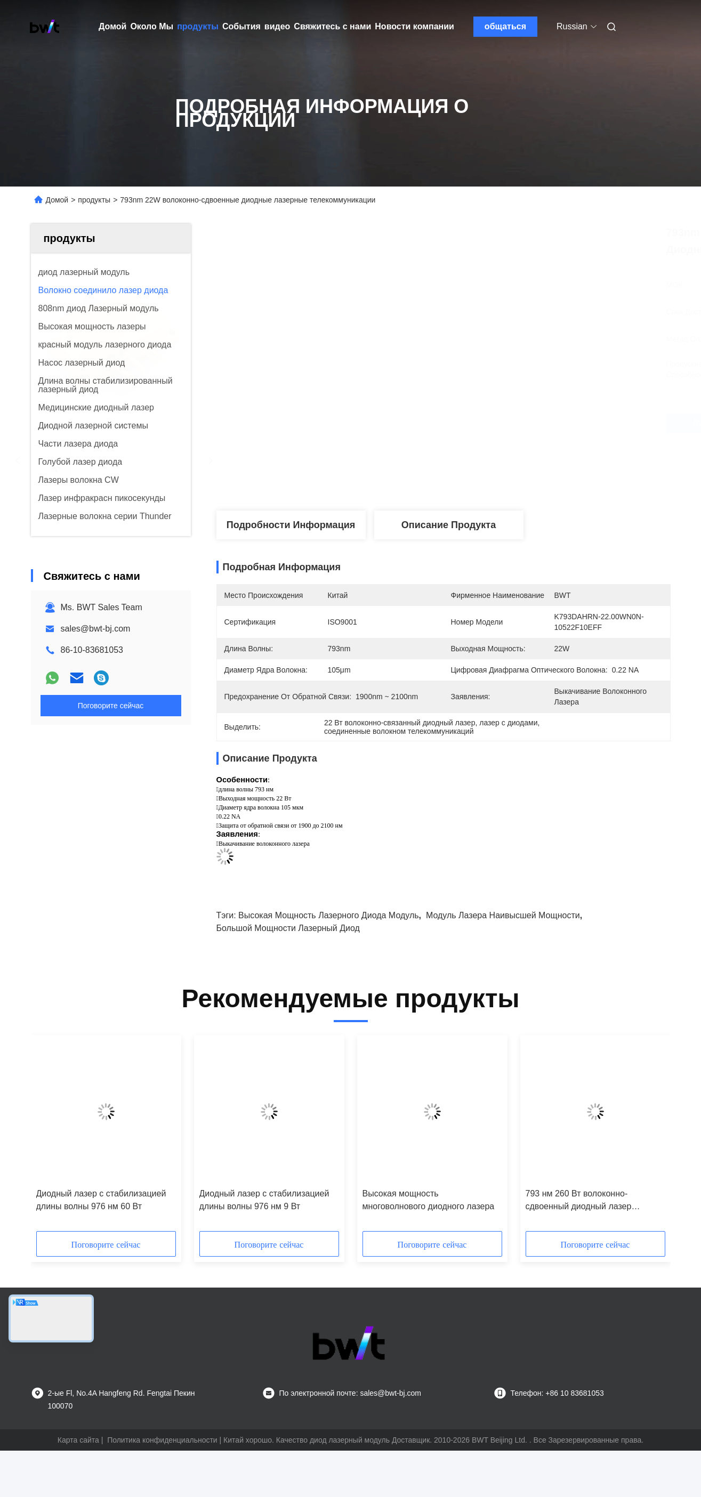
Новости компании (414, 26)
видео (277, 26)
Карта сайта (78, 1440)
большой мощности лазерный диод (288, 928)
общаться (505, 26)
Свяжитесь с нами (332, 26)
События (241, 26)
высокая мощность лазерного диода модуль (328, 915)
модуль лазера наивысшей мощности (503, 915)
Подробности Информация (291, 525)
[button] (63, 1137)
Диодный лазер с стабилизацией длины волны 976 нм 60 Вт (101, 1200)
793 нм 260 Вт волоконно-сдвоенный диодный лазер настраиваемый (579, 1201)
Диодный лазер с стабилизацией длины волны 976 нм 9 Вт (264, 1200)
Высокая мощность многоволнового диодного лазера (428, 1200)
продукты (198, 26)
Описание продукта (448, 525)
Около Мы (151, 26)
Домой (112, 26)
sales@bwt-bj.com (96, 628)
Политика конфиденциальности (162, 1440)
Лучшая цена (500, 423)
